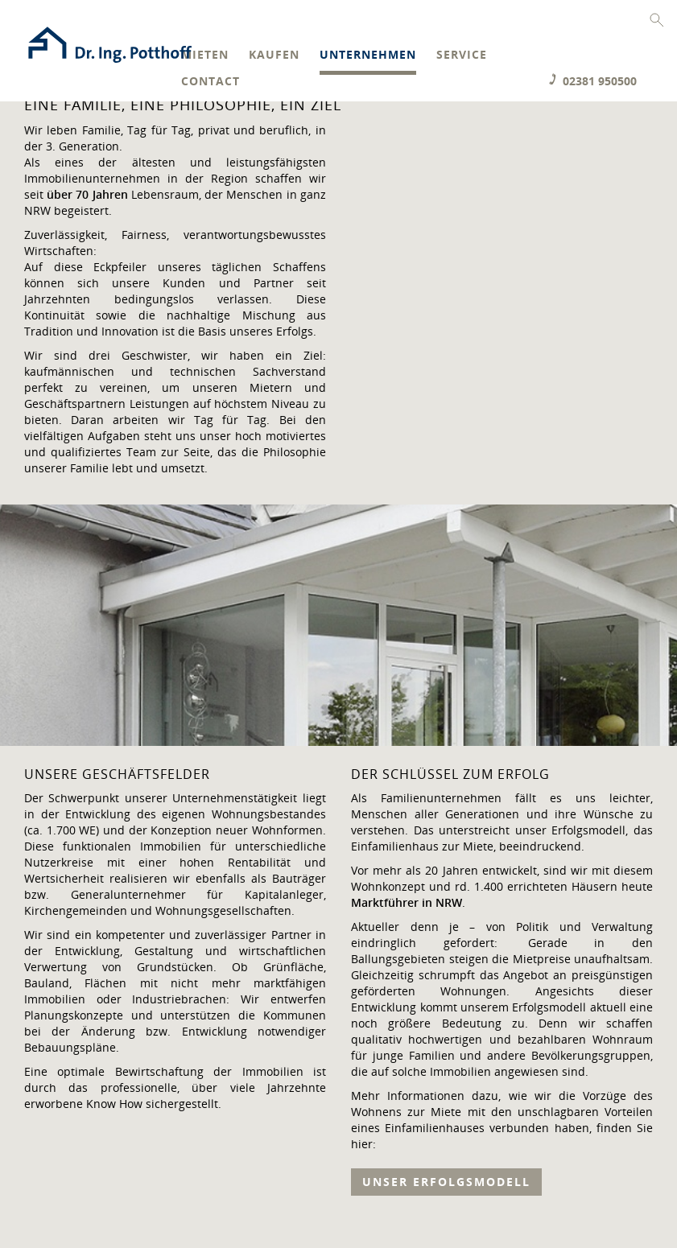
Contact (210, 82)
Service (461, 55)
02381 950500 (600, 81)
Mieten (205, 55)
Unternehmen (368, 55)
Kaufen (274, 55)
